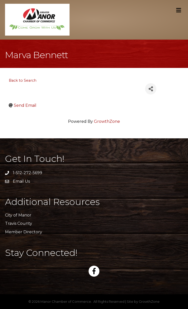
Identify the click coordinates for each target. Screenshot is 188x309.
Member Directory (23, 232)
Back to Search (22, 80)
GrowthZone (107, 121)
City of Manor (18, 215)
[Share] (150, 88)
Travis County (18, 223)
